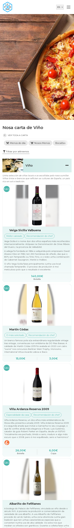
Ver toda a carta (15, 135)
